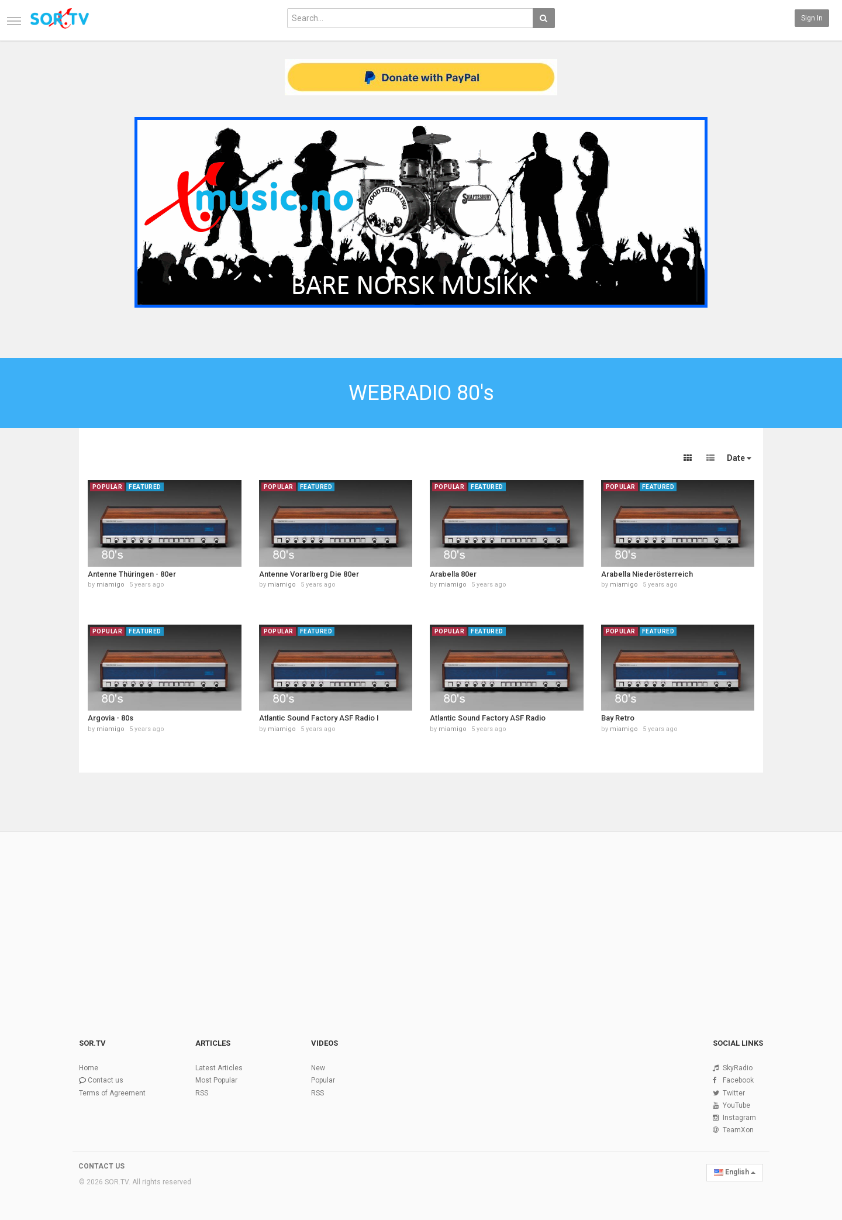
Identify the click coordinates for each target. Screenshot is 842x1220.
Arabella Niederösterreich (647, 574)
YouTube (736, 1105)
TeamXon (738, 1130)
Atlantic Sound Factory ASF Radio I (319, 718)
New (318, 1068)
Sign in (812, 18)
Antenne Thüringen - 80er (132, 574)
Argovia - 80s (110, 718)
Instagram (739, 1118)
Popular (323, 1080)
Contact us (105, 1080)
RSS (201, 1093)
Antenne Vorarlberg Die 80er (309, 574)
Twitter (734, 1093)
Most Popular (216, 1080)
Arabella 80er (453, 574)
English (734, 1172)
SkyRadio (738, 1068)
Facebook (738, 1080)
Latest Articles (219, 1068)
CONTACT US (101, 1166)
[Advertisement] (421, 920)
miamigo (110, 584)
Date (739, 458)
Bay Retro (617, 718)
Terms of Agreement (112, 1093)
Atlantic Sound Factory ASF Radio (488, 718)
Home (88, 1068)
